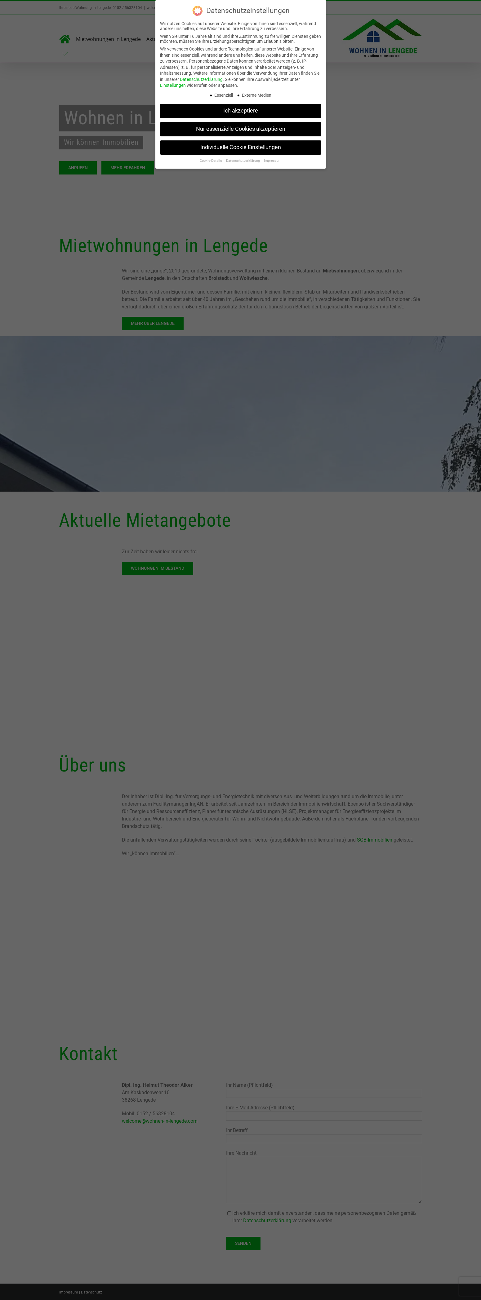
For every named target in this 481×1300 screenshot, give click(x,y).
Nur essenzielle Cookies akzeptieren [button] (240, 129)
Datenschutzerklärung (201, 79)
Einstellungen (173, 85)
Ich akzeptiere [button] (240, 111)
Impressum (273, 161)
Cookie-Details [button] (211, 161)
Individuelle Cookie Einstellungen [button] (240, 147)
